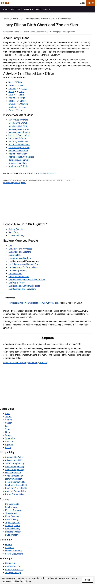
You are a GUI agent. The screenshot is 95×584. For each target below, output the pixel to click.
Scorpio (8, 435)
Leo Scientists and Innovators (22, 289)
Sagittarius (10, 438)
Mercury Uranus (19, 132)
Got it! (87, 580)
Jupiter (12, 98)
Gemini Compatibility (14, 466)
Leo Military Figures (17, 270)
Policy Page (25, 581)
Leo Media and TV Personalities (23, 267)
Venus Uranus (18, 141)
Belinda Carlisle (16, 229)
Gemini (24, 104)
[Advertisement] (47, 205)
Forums (8, 544)
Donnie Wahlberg (16, 235)
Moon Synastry (12, 516)
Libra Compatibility (13, 479)
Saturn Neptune (19, 160)
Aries (7, 413)
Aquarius (9, 444)
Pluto (11, 110)
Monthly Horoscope (14, 569)
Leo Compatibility (13, 472)
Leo (20, 82)
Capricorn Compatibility (16, 488)
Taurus (8, 416)
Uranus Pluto (18, 163)
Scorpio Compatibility (15, 482)
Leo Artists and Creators (20, 252)
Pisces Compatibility (14, 494)
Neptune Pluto (18, 166)
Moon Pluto (18, 126)
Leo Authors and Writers (20, 258)
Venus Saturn (18, 138)
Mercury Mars (19, 129)
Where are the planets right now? (44, 173)
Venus (11, 91)
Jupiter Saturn (18, 150)
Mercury (12, 88)
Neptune (12, 107)
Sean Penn (13, 232)
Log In (82, 3)
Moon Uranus (18, 123)
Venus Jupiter (19, 135)
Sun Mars (18, 120)
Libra (23, 107)
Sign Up (91, 3)
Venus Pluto (19, 144)
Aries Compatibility (13, 460)
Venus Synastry (12, 513)
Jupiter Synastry (12, 522)
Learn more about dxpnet (14, 362)
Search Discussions (14, 554)
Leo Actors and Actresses (20, 249)
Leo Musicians (15, 273)
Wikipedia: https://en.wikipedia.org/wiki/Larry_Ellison (34, 303)
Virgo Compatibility (14, 476)
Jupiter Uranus (19, 154)
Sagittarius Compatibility (16, 485)
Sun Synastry (11, 507)
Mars (11, 94)
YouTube (43, 362)
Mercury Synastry (13, 510)
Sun (10, 82)
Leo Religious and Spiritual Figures (24, 286)
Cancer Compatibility (14, 469)
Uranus (12, 104)
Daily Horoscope (12, 566)
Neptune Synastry (13, 532)
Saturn (12, 101)
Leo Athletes (14, 255)
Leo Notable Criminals (19, 276)
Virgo (24, 88)
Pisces (8, 447)
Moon (11, 85)
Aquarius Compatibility (15, 491)
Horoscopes (10, 563)
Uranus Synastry (12, 528)
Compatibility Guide (14, 457)
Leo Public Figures (17, 283)
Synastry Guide (12, 504)
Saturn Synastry (12, 525)
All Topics (9, 547)
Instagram (32, 362)
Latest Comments (13, 550)
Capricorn (9, 441)
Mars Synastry (11, 519)
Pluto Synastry (11, 535)
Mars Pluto (19, 147)
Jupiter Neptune (21, 157)
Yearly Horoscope (13, 572)
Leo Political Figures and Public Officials (27, 279)
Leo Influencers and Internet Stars (24, 264)
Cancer (23, 101)
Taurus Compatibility (14, 463)
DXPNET (5, 3)
